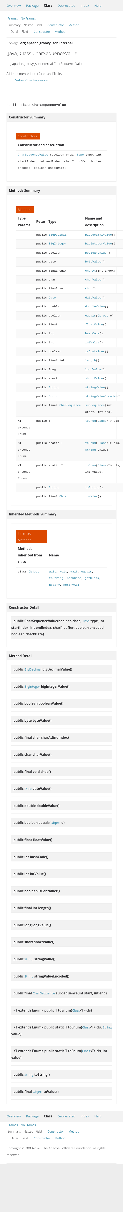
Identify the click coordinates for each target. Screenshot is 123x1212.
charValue (93, 280)
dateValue (93, 298)
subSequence (95, 405)
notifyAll (71, 585)
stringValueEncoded (101, 396)
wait (52, 572)
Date (52, 298)
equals (90, 316)
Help (97, 5)
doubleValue (95, 307)
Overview (14, 5)
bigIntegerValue (98, 244)
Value (19, 80)
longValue (93, 369)
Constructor (56, 25)
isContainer (95, 351)
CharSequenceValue (33, 155)
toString (92, 487)
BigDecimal (57, 235)
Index (85, 5)
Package (32, 5)
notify (54, 585)
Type (80, 155)
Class (102, 421)
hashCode (92, 333)
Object (103, 316)
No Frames (28, 18)
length (90, 360)
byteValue (93, 262)
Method (73, 25)
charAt (90, 271)
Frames (13, 18)
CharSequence (36, 80)
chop (88, 289)
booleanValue (95, 253)
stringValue (95, 387)
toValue (91, 496)
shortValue (94, 378)
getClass (92, 578)
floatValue (94, 325)
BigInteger (57, 244)
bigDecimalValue (98, 235)
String (54, 387)
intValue (92, 343)
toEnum (90, 421)
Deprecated (66, 5)
